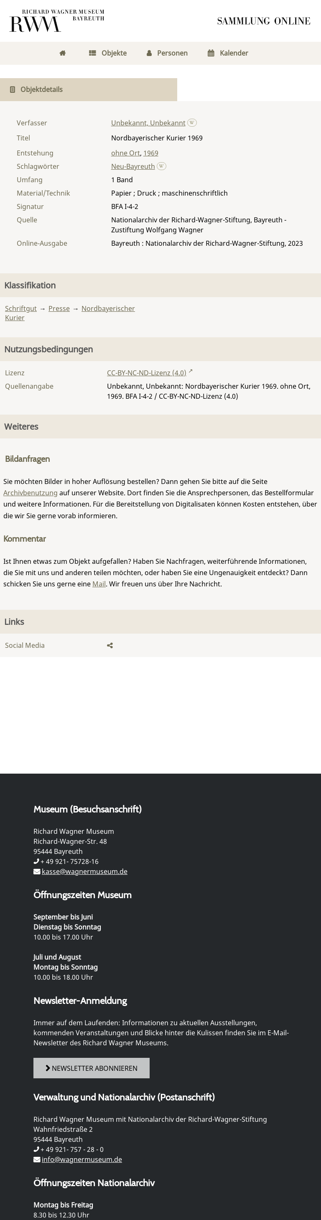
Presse (59, 308)
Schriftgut (21, 308)
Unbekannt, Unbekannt (148, 122)
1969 (150, 153)
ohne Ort (125, 153)
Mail (99, 583)
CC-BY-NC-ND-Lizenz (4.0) (146, 372)
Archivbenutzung (30, 492)
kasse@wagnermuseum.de (84, 871)
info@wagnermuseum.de (82, 1159)
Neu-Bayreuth (133, 166)
